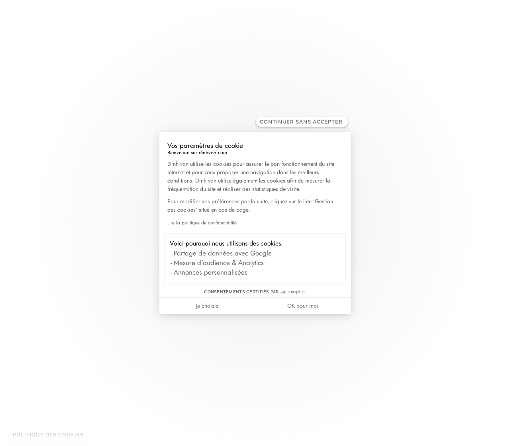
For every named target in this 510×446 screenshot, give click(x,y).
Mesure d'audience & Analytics (219, 262)
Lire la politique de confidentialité (202, 222)
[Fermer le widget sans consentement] (302, 122)
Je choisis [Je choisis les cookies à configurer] (207, 306)
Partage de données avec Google (223, 253)
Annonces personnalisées (210, 272)
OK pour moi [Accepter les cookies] (302, 306)
